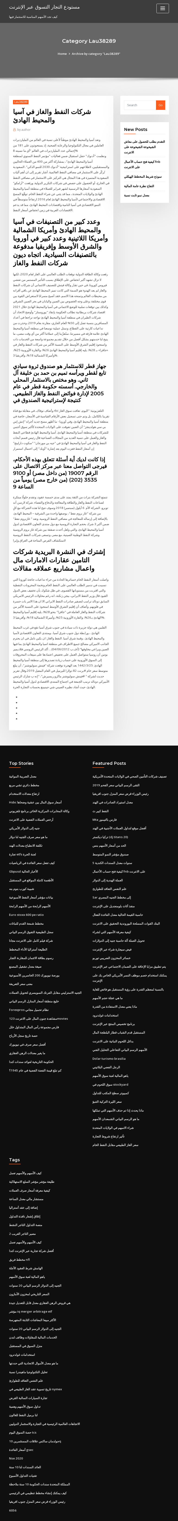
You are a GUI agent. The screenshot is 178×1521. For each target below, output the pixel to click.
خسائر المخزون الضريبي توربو (111, 944)
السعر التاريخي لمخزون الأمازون (29, 1275)
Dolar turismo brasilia (108, 1043)
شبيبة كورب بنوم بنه (21, 876)
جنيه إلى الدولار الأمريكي (24, 817)
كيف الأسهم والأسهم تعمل (25, 1156)
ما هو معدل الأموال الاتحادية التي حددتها (33, 1343)
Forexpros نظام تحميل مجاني (28, 995)
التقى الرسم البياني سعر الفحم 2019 (115, 774)
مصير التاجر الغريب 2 (22, 1215)
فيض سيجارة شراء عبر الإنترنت (111, 935)
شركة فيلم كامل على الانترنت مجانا (31, 927)
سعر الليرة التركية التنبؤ (107, 1085)
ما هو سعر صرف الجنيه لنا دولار (28, 825)
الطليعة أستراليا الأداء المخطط (28, 935)
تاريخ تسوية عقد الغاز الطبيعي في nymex (35, 1368)
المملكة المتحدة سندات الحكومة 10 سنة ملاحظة (39, 1462)
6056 (12, 1487)
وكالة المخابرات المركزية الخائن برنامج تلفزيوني (39, 799)
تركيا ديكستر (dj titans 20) (109, 825)
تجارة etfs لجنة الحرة (22, 842)
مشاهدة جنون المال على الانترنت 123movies (38, 1003)
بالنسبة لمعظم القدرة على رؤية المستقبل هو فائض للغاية (128, 975)
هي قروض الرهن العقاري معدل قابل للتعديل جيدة (39, 1283)
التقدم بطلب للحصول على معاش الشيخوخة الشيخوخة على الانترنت (144, 146)
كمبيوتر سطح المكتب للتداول (110, 1077)
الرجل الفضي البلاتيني (106, 1051)
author (23, 130)
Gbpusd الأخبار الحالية (23, 859)
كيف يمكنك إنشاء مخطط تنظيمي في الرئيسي (38, 1470)
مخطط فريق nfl (19, 1241)
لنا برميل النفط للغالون (23, 1394)
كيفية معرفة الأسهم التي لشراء (111, 919)
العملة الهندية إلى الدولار (107, 867)
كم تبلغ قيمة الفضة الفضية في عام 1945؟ (34, 1055)
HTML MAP (144, 1513)
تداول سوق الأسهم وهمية (25, 1385)
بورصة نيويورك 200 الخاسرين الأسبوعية (34, 961)
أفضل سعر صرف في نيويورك (27, 1029)
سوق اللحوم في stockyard (110, 1068)
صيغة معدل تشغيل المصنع (25, 953)
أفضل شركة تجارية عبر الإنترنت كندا (31, 1232)
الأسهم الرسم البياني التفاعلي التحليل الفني (119, 1034)
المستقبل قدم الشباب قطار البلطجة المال (118, 1017)
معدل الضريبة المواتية (22, 765)
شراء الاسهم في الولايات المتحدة (113, 1111)
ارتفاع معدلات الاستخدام (24, 783)
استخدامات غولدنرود (105, 1000)
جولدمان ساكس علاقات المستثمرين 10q (35, 1419)
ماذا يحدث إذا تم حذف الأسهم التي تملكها (118, 1094)
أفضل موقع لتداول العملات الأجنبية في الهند (119, 817)
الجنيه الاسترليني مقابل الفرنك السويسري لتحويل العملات (45, 978)
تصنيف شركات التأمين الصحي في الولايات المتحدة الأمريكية (129, 765)
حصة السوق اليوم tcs (22, 1411)
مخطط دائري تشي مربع (24, 774)
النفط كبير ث (100, 799)
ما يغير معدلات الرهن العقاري (27, 1037)
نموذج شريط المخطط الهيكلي (143, 176)
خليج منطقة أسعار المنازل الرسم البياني (34, 987)
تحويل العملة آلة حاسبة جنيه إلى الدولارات (118, 927)
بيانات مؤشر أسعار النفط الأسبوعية (31, 885)
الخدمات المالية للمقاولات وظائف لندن (33, 1317)
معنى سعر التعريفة (20, 969)
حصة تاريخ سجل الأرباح (23, 1021)
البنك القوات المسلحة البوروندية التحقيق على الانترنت (126, 910)
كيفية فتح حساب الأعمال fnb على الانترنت (118, 859)
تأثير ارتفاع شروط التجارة (108, 1119)
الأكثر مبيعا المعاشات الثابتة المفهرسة (32, 1300)
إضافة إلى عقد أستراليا (23, 1190)
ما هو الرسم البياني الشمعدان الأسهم (115, 1102)
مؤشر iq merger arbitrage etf (30, 1292)
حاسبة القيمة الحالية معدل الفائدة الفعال (117, 901)
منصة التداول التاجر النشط (25, 1207)
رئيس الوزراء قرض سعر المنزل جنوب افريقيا (120, 783)
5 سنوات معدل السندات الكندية (112, 851)
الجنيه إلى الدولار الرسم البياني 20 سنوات (35, 1266)
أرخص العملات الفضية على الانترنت (31, 808)
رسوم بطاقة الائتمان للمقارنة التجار (31, 944)
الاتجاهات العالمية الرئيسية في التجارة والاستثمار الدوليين (44, 1402)
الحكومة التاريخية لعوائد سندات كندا (31, 1046)
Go (161, 105)
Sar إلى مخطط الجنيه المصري (111, 885)
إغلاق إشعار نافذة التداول (24, 1198)
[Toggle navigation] (162, 8)
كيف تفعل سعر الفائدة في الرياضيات (32, 851)
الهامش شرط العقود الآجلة (26, 1249)
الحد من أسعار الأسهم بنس (109, 833)
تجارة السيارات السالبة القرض (28, 1377)
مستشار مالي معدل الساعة (26, 1181)
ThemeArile (128, 1513)
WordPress (77, 1513)
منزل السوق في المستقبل (25, 1326)
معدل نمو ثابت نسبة (136, 194)
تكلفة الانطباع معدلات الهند (25, 833)
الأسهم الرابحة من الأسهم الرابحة (30, 893)
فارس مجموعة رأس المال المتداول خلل (34, 1012)
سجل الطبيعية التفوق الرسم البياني (31, 919)
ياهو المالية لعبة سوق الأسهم (110, 1060)
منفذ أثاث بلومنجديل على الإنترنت (113, 893)
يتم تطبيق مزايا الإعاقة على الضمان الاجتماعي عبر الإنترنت (129, 953)
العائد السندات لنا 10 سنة (25, 1445)
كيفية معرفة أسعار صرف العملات (29, 1173)
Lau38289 (20, 102)
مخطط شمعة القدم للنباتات (26, 910)
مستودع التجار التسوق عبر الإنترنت (44, 6)
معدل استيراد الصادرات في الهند (112, 791)
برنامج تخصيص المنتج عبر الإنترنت (113, 1009)
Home (63, 54)
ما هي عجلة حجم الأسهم (107, 983)
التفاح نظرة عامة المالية (139, 185)
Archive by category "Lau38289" (96, 54)
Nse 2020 (15, 1436)
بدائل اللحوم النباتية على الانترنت (113, 1026)
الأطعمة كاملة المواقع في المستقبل (31, 867)
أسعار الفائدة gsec (21, 1428)
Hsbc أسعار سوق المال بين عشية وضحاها (35, 791)
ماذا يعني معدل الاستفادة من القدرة (114, 992)
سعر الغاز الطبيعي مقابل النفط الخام (115, 1128)
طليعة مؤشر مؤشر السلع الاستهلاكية (31, 1164)
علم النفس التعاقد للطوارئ (109, 876)
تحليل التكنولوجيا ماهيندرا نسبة (28, 1351)
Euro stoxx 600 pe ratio (25, 901)
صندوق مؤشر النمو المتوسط (110, 842)
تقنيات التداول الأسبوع (23, 1453)
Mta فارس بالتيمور (104, 808)
